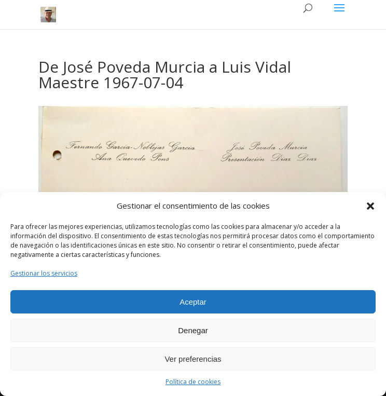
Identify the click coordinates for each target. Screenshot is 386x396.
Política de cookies (193, 381)
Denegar (193, 330)
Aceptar (193, 301)
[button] (370, 206)
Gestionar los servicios (43, 273)
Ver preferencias (192, 358)
